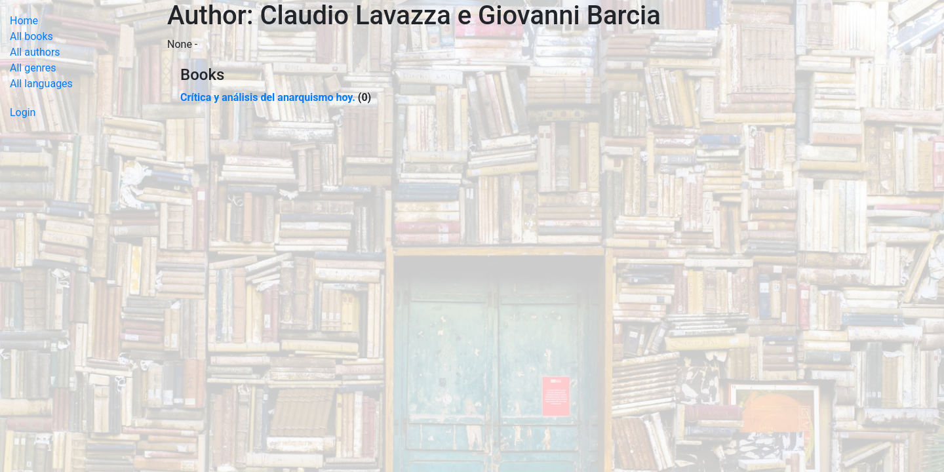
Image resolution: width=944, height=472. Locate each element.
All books (31, 36)
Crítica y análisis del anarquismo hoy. (267, 97)
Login (22, 112)
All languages (41, 83)
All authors (35, 52)
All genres (33, 68)
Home (24, 20)
